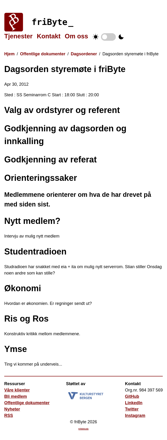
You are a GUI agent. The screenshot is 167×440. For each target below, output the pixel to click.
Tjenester (18, 36)
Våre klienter (17, 390)
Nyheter (12, 409)
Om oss (76, 36)
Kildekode (83, 429)
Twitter (132, 409)
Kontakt (49, 36)
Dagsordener (84, 54)
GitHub (132, 396)
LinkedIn (133, 402)
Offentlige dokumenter (42, 54)
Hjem (9, 54)
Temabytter (108, 37)
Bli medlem (15, 396)
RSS (8, 415)
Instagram (135, 415)
